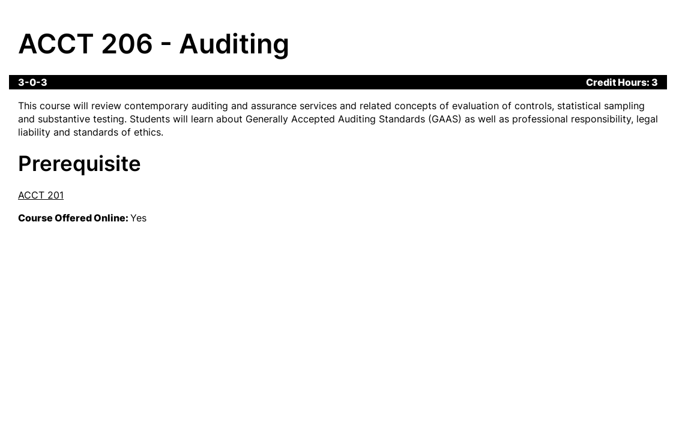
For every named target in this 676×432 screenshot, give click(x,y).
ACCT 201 (41, 195)
